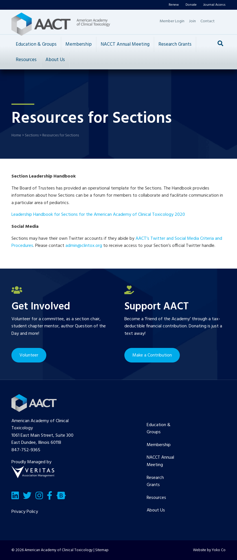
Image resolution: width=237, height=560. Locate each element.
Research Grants (175, 44)
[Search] (220, 43)
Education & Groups (36, 44)
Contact (207, 21)
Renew (174, 5)
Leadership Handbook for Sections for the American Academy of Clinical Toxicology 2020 (98, 214)
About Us (55, 60)
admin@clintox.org (83, 245)
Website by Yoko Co (209, 550)
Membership (78, 44)
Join (192, 21)
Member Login (172, 21)
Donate (191, 5)
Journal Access (214, 5)
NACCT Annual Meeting (125, 44)
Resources (26, 60)
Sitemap (102, 550)
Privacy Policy (24, 511)
